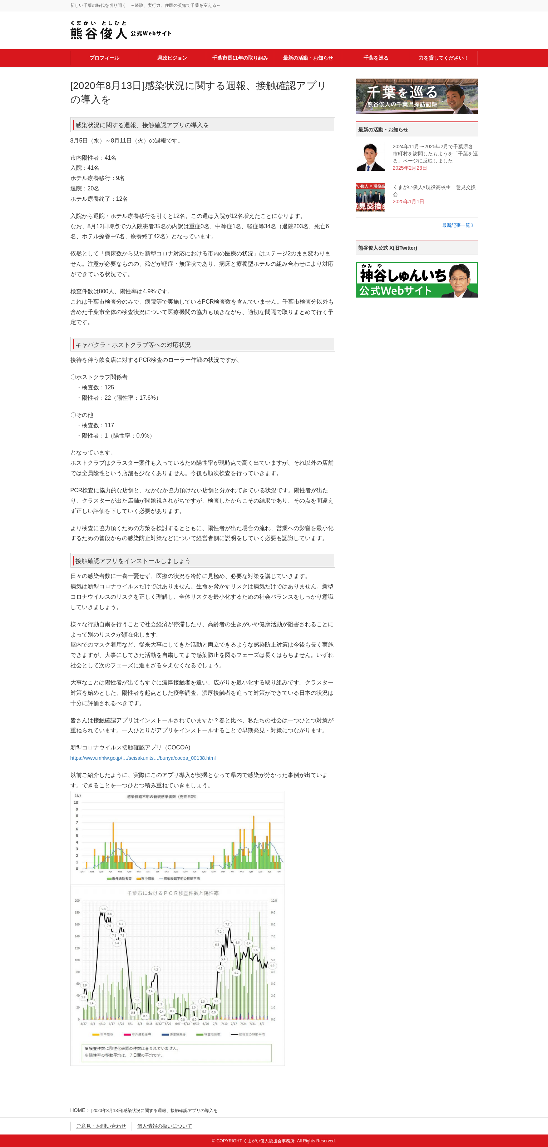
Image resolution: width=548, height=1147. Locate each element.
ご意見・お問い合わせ (101, 1126)
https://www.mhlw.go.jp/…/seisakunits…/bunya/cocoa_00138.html (143, 758)
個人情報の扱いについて (164, 1126)
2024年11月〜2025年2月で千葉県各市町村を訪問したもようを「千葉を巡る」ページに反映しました (435, 154)
